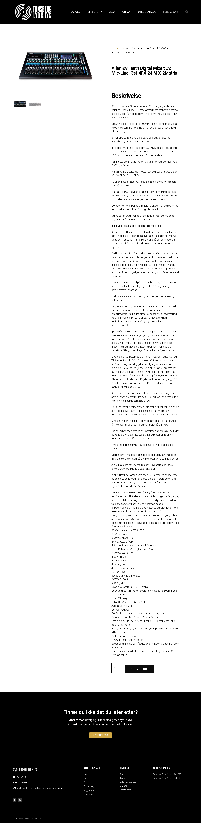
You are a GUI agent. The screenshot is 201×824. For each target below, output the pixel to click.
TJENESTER (94, 12)
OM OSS (75, 11)
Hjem (114, 48)
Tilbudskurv (171, 11)
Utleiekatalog (147, 11)
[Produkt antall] (117, 668)
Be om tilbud (139, 669)
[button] (187, 12)
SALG (112, 11)
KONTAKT (126, 11)
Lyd (122, 48)
